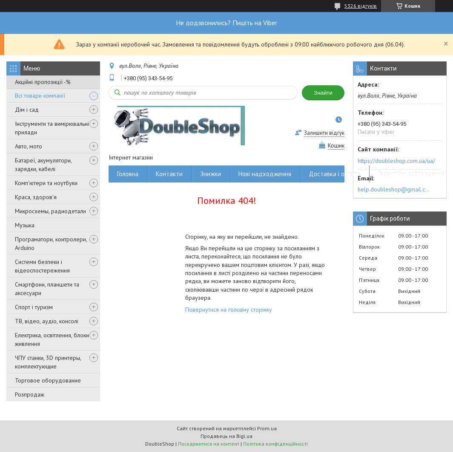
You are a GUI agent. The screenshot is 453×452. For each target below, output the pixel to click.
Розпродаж (29, 394)
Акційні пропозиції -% (43, 82)
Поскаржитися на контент (208, 443)
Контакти (169, 174)
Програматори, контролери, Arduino (51, 243)
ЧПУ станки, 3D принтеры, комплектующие (48, 362)
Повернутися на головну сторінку (228, 309)
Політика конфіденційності (275, 443)
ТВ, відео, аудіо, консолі (46, 321)
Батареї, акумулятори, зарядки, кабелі (43, 164)
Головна (127, 174)
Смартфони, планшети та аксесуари (47, 289)
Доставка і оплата (335, 174)
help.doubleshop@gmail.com (395, 189)
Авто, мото (28, 146)
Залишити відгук (324, 132)
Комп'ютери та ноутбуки (46, 183)
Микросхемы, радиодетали (50, 211)
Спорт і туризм (34, 307)
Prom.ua (267, 428)
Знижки (210, 174)
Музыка (24, 225)
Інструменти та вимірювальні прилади (52, 128)
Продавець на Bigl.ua (226, 436)
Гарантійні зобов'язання (411, 174)
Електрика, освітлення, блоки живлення (52, 339)
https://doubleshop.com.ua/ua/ (396, 161)
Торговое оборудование (48, 380)
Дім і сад (27, 109)
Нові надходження (264, 174)
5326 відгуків (360, 6)
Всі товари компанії (40, 95)
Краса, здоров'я (36, 197)
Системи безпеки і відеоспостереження (42, 266)
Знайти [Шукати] (323, 93)
